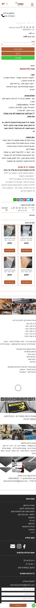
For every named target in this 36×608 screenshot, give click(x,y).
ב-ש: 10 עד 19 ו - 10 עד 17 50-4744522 (26, 564)
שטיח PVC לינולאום (27, 69)
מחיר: (32, 33)
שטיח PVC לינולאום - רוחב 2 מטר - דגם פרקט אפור (9, 271)
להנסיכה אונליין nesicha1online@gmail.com (22, 583)
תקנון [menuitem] (32, 532)
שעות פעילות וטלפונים (26, 552)
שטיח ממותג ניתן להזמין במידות (24, 320)
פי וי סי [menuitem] (32, 520)
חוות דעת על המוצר (28, 205)
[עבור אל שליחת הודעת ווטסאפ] (34, 606)
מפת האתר (30, 499)
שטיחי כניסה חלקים (28, 443)
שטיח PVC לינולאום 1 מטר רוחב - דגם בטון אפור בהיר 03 (26, 240)
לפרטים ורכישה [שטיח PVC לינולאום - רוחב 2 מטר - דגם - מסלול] (9, 250)
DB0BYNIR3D (26, 30)
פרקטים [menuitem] (31, 517)
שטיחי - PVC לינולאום (20, 23)
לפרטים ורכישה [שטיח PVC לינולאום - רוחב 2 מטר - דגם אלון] (26, 282)
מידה (33, 41)
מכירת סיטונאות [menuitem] (28, 526)
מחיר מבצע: (31, 37)
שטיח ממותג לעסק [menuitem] (27, 508)
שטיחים (28, 23)
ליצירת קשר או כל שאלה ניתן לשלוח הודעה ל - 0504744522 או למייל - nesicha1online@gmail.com (19, 478)
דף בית (33, 23)
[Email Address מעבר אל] (12, 547)
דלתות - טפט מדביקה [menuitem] (26, 514)
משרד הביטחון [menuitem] (29, 505)
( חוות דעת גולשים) (14, 27)
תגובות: (32, 215)
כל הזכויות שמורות (27, 573)
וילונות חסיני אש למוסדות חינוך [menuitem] (23, 511)
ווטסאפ (18, 58)
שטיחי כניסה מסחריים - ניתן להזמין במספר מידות (20, 417)
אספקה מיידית (8, 13)
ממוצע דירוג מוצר (18, 209)
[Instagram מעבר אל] (19, 547)
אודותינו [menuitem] (31, 529)
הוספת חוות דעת (5, 209)
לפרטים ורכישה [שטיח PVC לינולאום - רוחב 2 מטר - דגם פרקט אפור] (9, 282)
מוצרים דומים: (30, 223)
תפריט (32, 6)
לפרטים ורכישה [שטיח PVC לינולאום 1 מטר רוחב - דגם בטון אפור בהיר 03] (26, 250)
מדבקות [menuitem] (31, 523)
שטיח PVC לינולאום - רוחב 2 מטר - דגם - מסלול (9, 240)
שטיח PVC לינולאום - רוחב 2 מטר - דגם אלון (26, 271)
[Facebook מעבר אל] (24, 547)
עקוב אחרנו (30, 538)
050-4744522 (9, 16)
